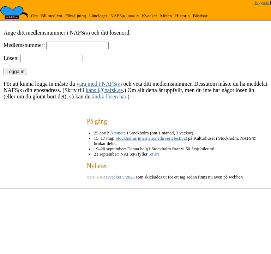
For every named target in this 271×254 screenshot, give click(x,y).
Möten (166, 15)
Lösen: (11, 58)
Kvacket (149, 15)
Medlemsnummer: (24, 45)
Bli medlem (51, 15)
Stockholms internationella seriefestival (151, 138)
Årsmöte (118, 133)
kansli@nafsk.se (104, 90)
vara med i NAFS (99, 84)
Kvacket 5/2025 (120, 177)
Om (34, 15)
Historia (182, 15)
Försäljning (75, 15)
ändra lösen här (109, 96)
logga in (262, 2)
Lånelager (98, 15)
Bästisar (200, 15)
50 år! (154, 154)
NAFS (124, 15)
